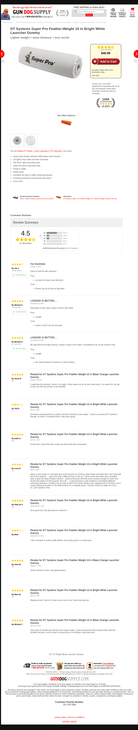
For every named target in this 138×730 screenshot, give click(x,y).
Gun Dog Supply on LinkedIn (69, 684)
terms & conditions (76, 717)
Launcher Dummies (62, 22)
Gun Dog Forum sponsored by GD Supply (35, 686)
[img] (105, 47)
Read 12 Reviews (106, 50)
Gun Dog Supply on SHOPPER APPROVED (102, 686)
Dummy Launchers (45, 22)
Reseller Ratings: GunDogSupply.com (68, 686)
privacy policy (61, 717)
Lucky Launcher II (41, 151)
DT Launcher (56, 151)
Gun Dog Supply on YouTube (94, 684)
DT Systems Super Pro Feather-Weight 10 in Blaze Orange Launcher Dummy (90, 199)
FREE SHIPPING (81, 7)
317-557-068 (69, 704)
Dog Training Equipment (25, 22)
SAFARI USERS (69, 722)
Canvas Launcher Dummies (83, 22)
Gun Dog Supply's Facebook (44, 684)
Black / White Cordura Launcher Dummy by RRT (37, 199)
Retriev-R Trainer (25, 151)
